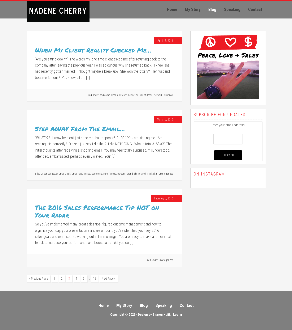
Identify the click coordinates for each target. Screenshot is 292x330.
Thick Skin (152, 173)
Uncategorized (166, 173)
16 (94, 278)
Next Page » (108, 278)
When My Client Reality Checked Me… (93, 50)
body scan (105, 95)
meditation (133, 95)
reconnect (168, 95)
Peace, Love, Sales (58, 11)
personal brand (125, 173)
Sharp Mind (140, 173)
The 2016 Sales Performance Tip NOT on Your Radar (97, 211)
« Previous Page (38, 278)
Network (158, 95)
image (87, 173)
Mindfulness (146, 95)
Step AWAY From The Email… (80, 128)
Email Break (65, 173)
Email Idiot (77, 173)
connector (53, 173)
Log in (177, 315)
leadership (96, 173)
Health (114, 95)
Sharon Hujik (162, 315)
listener (122, 95)
